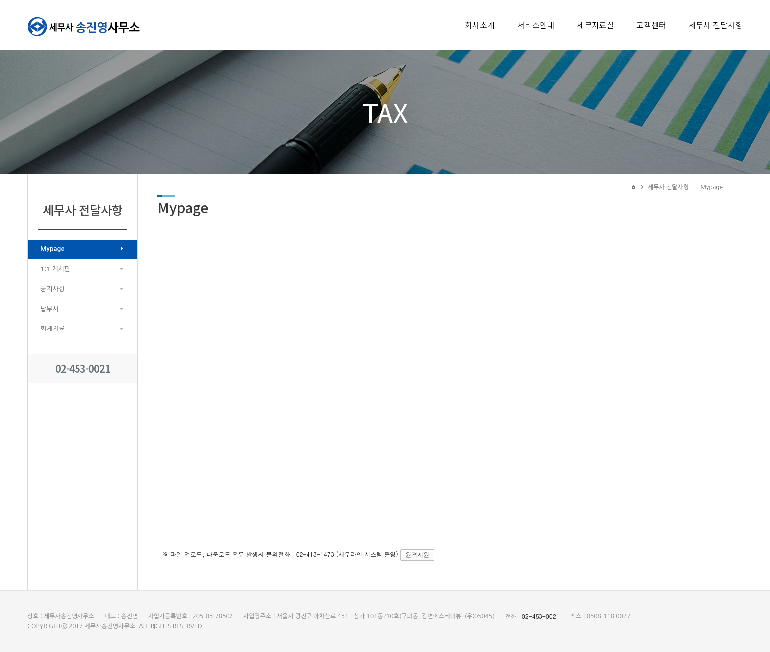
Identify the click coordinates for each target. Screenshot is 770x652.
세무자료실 (595, 25)
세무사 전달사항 (716, 25)
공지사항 (52, 289)
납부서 (49, 309)
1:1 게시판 (55, 269)
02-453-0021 (82, 368)
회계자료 (52, 329)
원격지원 (417, 554)
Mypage (52, 249)
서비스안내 (535, 25)
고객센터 (651, 25)
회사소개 (480, 25)
